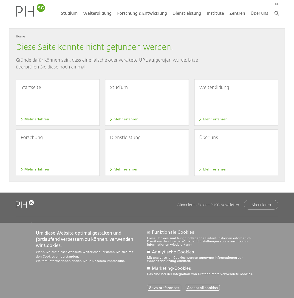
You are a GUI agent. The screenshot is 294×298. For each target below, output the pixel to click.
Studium (69, 13)
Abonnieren (261, 204)
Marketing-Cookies (171, 269)
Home (20, 36)
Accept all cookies (202, 289)
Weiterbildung (97, 13)
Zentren (237, 13)
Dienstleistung (186, 13)
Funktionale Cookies (173, 233)
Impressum (115, 262)
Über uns (259, 13)
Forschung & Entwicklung (142, 13)
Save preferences (164, 289)
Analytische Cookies (173, 253)
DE (277, 4)
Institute (215, 13)
